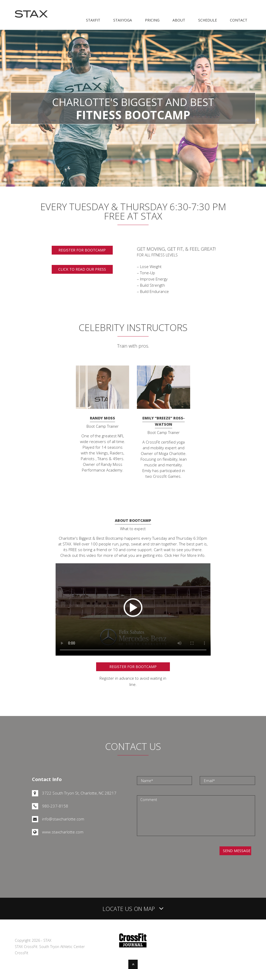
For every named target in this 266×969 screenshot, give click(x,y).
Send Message (236, 850)
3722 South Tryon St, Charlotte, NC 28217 (74, 793)
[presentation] (180, 856)
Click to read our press (82, 269)
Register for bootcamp (82, 250)
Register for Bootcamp (133, 666)
